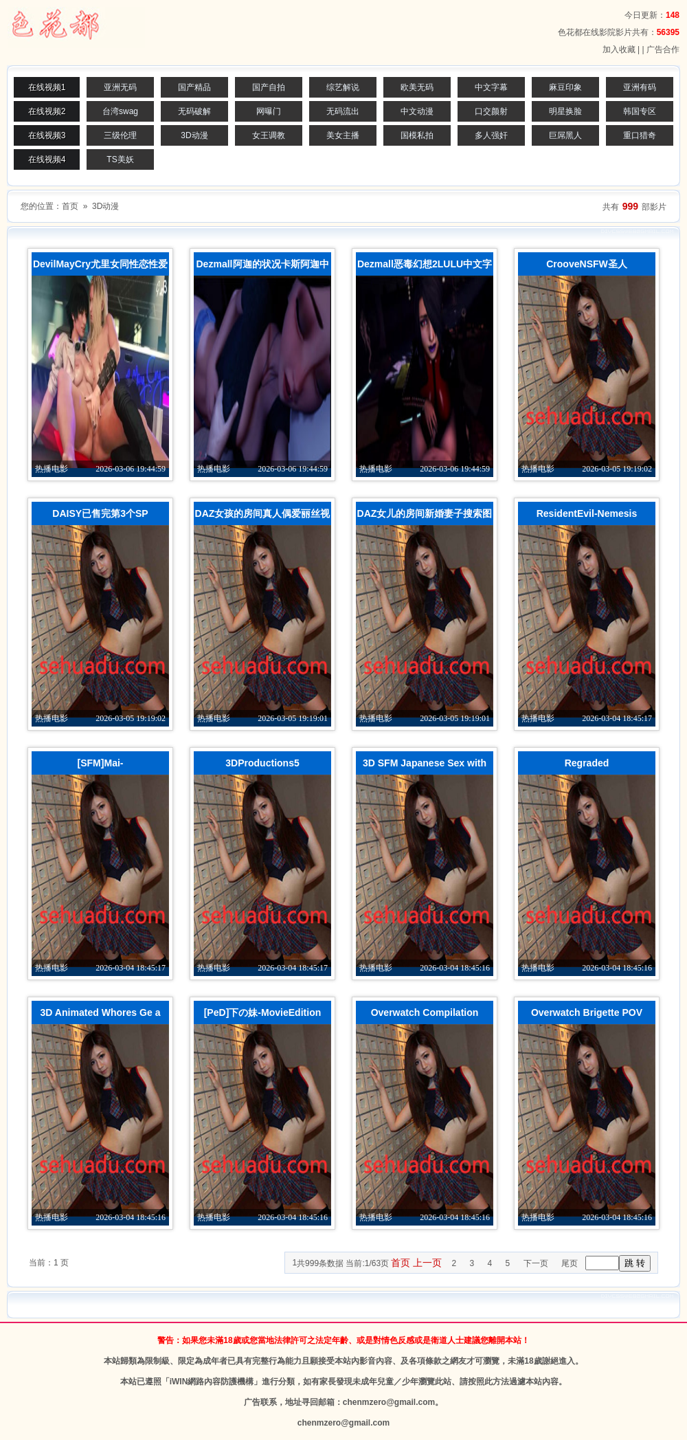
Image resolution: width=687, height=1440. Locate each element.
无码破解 (194, 111)
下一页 (535, 1263)
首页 (70, 206)
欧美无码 (417, 87)
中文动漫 (417, 111)
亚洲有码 (639, 87)
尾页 (569, 1263)
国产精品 (194, 87)
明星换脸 (565, 111)
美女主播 (342, 135)
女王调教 (268, 135)
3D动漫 (194, 135)
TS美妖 (119, 159)
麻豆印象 (565, 87)
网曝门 (268, 111)
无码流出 (342, 111)
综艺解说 (342, 87)
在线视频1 (47, 87)
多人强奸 (491, 135)
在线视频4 (47, 159)
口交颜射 (491, 111)
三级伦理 (120, 135)
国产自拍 (268, 87)
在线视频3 (47, 135)
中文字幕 (491, 87)
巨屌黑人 (565, 135)
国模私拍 (417, 135)
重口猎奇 (639, 135)
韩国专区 (639, 111)
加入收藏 (618, 49)
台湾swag (120, 111)
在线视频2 (47, 111)
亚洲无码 (120, 87)
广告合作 (662, 49)
